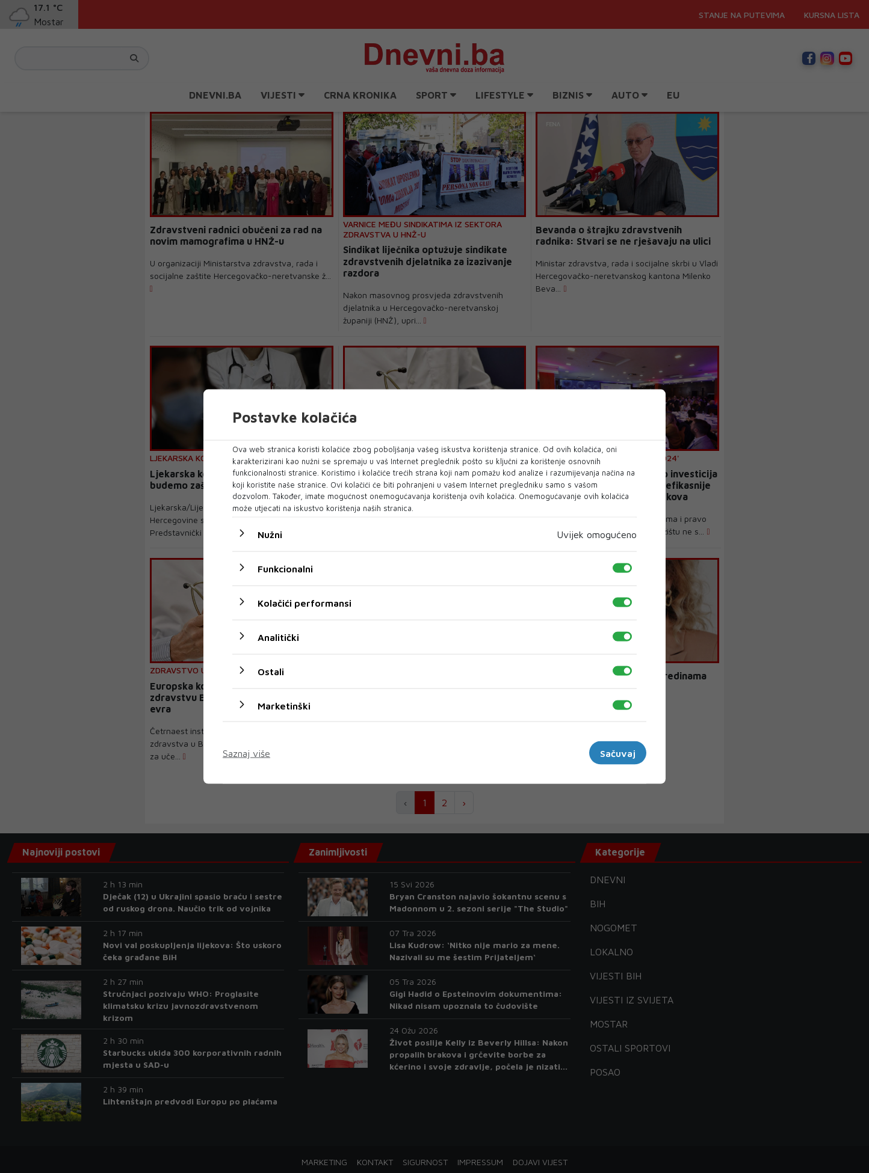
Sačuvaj (618, 752)
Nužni (270, 534)
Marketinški (284, 705)
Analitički (278, 637)
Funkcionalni (285, 568)
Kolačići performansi (304, 603)
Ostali (271, 671)
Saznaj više (246, 752)
